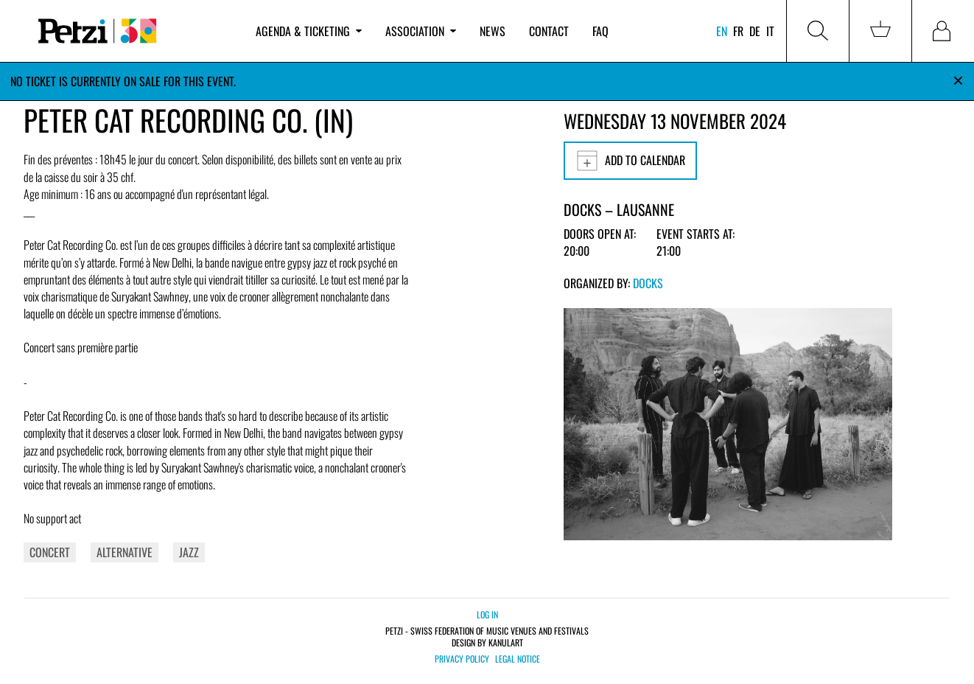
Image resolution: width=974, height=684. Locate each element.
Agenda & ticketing (309, 31)
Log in (487, 614)
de (754, 31)
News (492, 31)
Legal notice (517, 659)
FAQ (600, 31)
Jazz (189, 552)
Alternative (125, 552)
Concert (49, 552)
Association (420, 31)
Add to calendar (630, 160)
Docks (648, 283)
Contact (549, 31)
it (770, 31)
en (721, 31)
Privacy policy (462, 659)
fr (738, 31)
